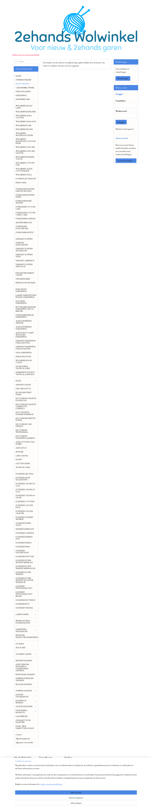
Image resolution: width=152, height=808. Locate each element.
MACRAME (20, 647)
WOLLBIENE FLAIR (23, 125)
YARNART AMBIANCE (25, 260)
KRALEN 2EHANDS (24, 684)
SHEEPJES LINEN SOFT (25, 529)
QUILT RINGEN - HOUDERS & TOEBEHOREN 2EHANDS (23, 667)
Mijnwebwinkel (96, 804)
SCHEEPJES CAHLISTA (25, 533)
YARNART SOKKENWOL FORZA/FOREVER (26, 347)
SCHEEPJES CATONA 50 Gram (25, 484)
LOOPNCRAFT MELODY (26, 178)
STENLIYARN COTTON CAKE (25, 208)
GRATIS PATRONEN (26, 706)
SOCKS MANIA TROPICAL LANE (23, 367)
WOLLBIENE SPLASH (24, 129)
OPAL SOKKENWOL (24, 352)
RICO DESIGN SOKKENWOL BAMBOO (25, 437)
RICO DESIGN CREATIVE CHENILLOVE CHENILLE (26, 406)
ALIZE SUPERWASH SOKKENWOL (24, 328)
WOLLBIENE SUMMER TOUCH (25, 158)
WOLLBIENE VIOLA (24, 174)
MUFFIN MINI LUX (24, 222)
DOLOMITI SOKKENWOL (21, 302)
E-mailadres (121, 100)
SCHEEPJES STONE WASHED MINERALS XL (26, 567)
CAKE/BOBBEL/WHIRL (25, 87)
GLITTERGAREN (23, 463)
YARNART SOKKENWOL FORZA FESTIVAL (26, 342)
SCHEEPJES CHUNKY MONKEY (24, 518)
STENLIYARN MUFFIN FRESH (25, 196)
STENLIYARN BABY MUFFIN (24, 202)
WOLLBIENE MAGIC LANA (24, 107)
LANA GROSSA (22, 455)
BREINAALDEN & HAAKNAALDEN (26, 621)
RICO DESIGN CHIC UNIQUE (24, 425)
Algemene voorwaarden (24, 742)
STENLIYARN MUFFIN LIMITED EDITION (25, 190)
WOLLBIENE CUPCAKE (25, 147)
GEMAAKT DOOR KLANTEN (23, 721)
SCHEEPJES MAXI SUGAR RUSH (23, 478)
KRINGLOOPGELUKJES (25, 282)
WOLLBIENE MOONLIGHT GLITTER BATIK (26, 141)
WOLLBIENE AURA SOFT (26, 121)
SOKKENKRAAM (23, 99)
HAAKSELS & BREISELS (26, 701)
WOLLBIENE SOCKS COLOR (24, 361)
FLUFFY (19, 459)
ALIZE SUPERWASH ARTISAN (24, 322)
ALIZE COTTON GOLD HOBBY (25, 443)
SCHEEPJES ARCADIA (24, 474)
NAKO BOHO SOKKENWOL (21, 290)
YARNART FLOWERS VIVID (24, 255)
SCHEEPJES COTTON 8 (25, 501)
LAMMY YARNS (26, 614)
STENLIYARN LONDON (25, 218)
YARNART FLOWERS (24, 239)
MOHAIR (19, 452)
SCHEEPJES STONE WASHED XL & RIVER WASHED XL (24, 580)
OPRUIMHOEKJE (23, 279)
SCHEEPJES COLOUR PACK (24, 506)
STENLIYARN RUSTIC (25, 232)
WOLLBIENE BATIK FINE (26, 111)
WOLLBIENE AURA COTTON (24, 116)
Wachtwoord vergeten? (125, 129)
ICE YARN (20, 644)
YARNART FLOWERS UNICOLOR (24, 265)
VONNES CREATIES (26, 690)
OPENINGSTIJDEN (23, 80)
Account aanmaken (125, 160)
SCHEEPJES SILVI (22, 604)
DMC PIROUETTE (23, 388)
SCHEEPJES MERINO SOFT (24, 538)
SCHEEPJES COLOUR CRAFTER (24, 512)
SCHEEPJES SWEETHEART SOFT (24, 587)
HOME (18, 76)
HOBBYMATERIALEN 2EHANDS (24, 679)
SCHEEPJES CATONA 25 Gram (25, 490)
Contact (19, 734)
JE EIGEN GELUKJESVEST (22, 695)
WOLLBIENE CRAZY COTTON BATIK (24, 170)
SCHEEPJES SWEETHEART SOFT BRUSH (24, 594)
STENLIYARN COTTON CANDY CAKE (25, 213)
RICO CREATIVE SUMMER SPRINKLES (24, 413)
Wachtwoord (121, 111)
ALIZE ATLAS (21, 448)
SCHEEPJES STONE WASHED (23, 573)
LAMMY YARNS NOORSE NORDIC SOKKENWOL (26, 296)
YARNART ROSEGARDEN (22, 243)
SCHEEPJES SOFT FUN (25, 556)
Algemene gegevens (23, 738)
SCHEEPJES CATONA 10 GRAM (25, 496)
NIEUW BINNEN (22, 84)
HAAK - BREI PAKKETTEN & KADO (25, 727)
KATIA (26, 380)
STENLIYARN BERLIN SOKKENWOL (25, 316)
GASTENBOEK (22, 716)
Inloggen (121, 122)
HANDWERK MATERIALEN (26, 630)
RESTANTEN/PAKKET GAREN (25, 274)
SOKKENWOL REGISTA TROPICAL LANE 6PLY (25, 373)
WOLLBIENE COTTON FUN (25, 164)
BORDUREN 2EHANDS (25, 674)
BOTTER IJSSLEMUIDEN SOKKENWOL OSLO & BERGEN (26, 309)
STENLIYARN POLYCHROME (22, 227)
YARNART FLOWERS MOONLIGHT (24, 249)
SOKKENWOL (21, 95)
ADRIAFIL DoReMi (23, 384)
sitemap (71, 804)
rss (73, 804)
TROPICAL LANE (23, 467)
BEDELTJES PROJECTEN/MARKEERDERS (27, 636)
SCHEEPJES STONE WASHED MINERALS (24, 561)
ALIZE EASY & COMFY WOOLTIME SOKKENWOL (25, 335)
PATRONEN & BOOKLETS (26, 711)
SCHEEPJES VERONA (24, 608)
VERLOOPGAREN (23, 91)
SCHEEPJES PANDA (23, 542)
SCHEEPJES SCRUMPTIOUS (22, 551)
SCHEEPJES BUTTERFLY (26, 600)
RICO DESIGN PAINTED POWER (26, 419)
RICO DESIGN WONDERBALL (22, 431)
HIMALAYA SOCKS (23, 356)
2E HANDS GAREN (26, 654)
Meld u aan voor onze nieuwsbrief (25, 54)
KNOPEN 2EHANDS (24, 660)
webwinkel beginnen (80, 804)
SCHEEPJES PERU (23, 546)
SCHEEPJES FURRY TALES (23, 524)
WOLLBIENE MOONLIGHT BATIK (24, 134)
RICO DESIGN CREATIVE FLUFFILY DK (26, 399)
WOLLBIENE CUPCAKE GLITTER (25, 152)
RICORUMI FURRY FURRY (23, 393)
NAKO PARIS (21, 182)
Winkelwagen (122, 78)
